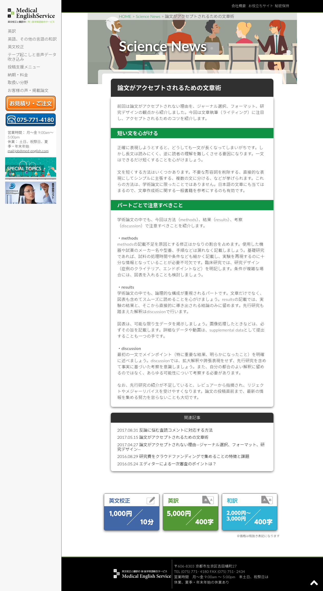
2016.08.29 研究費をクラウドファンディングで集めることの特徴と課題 (183, 456)
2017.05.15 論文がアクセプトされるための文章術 (162, 437)
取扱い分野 (18, 82)
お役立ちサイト (260, 6)
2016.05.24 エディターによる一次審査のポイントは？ (166, 463)
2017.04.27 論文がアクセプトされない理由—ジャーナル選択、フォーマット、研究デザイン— (191, 447)
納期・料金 (18, 74)
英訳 (12, 31)
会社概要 (239, 6)
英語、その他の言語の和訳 (32, 39)
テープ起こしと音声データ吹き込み (32, 57)
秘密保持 (282, 6)
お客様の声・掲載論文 (28, 90)
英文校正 (16, 46)
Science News (148, 16)
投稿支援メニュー (24, 66)
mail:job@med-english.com (28, 151)
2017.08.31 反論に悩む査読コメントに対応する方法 (165, 430)
